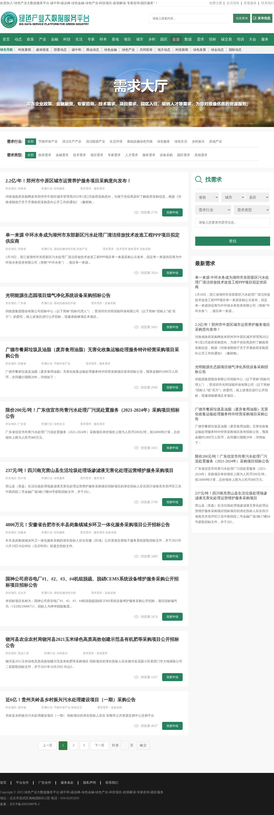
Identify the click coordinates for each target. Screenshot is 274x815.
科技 (67, 39)
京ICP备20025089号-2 (25, 804)
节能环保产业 (48, 141)
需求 (200, 39)
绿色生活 (180, 141)
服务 (265, 39)
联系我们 (267, 3)
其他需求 (201, 155)
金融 (54, 39)
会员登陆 (233, 3)
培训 (240, 39)
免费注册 (215, 3)
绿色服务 (163, 141)
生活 (79, 39)
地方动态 (164, 49)
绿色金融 (110, 49)
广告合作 (44, 782)
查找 (232, 241)
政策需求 (44, 155)
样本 (103, 39)
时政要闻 (24, 49)
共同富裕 (146, 49)
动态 (18, 39)
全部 (30, 141)
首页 (6, 39)
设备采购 (166, 155)
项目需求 (96, 155)
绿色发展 (199, 49)
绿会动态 (217, 49)
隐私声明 (89, 782)
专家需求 (114, 155)
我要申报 (172, 212)
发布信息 (261, 18)
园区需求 (183, 155)
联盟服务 (250, 3)
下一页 (99, 745)
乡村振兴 (198, 141)
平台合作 (22, 782)
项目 (127, 39)
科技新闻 (181, 49)
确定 (143, 745)
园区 (164, 39)
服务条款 (67, 782)
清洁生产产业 (71, 141)
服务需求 (148, 155)
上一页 (47, 745)
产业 (42, 39)
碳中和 (76, 49)
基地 (115, 39)
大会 (252, 39)
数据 (188, 39)
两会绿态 (92, 49)
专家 (91, 39)
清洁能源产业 (95, 141)
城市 (139, 39)
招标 (212, 39)
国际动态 (235, 49)
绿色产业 (128, 49)
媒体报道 (42, 49)
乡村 (151, 39)
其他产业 (215, 141)
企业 (176, 39)
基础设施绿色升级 (140, 141)
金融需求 (62, 155)
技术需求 (79, 155)
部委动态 (60, 49)
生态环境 (116, 141)
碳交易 (226, 39)
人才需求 (131, 155)
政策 (30, 39)
